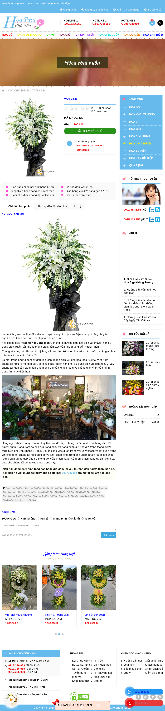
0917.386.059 (16, 665)
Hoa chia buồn (109, 34)
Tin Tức (98, 660)
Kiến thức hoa (101, 676)
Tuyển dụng (79, 672)
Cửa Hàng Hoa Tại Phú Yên (92, 496)
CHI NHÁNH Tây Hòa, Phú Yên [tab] (27, 687)
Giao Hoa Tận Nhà (28, 500)
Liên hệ (97, 680)
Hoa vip (50, 34)
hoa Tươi (59, 488)
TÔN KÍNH (38, 90)
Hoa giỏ (64, 34)
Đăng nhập (68, 9)
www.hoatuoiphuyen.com (17, 3)
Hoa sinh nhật (84, 34)
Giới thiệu (99, 668)
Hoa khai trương (28, 34)
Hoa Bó (7, 34)
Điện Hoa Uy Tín (83, 492)
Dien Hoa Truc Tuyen (106, 664)
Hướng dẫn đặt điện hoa (138, 660)
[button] (56, 634)
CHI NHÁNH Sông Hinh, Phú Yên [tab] (28, 680)
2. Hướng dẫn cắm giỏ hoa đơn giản (140, 291)
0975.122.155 (132, 219)
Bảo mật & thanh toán (137, 668)
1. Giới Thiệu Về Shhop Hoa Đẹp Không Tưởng (138, 281)
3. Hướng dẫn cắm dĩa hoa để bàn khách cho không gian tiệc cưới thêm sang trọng (140, 305)
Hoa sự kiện (131, 34)
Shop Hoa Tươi (71, 488)
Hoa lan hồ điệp (141, 158)
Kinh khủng (28, 518)
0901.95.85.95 (132, 209)
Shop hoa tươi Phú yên (86, 680)
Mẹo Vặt (77, 676)
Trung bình (60, 518)
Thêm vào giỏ (90, 130)
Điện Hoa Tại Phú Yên (64, 492)
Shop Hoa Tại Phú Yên (68, 496)
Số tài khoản (153, 9)
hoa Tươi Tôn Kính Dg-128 (41, 488)
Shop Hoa (103, 488)
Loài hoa (129, 664)
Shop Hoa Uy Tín (45, 492)
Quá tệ (44, 518)
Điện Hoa (96, 492)
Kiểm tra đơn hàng (126, 9)
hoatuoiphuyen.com (118, 707)
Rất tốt (75, 518)
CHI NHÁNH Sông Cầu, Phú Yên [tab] (28, 694)
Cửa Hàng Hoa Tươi (88, 488)
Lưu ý (127, 672)
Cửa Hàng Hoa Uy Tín (26, 492)
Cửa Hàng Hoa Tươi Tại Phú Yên (17, 496)
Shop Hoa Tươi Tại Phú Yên (45, 496)
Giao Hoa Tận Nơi (10, 500)
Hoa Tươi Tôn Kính (20, 488)
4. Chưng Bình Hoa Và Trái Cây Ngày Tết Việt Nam (140, 319)
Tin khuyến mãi (102, 672)
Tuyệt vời (90, 518)
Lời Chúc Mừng (81, 660)
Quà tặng (136, 165)
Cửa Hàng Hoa (9, 492)
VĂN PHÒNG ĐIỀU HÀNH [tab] (22, 653)
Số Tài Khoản (80, 668)
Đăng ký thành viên (94, 9)
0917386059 (73, 23)
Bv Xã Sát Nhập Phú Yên (87, 664)
